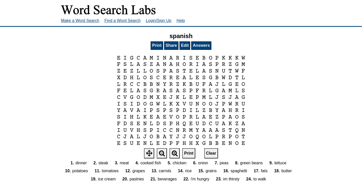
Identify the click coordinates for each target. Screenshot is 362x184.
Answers (201, 45)
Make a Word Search (80, 20)
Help (181, 20)
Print (156, 45)
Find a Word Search (122, 20)
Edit (185, 45)
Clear (211, 153)
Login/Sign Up (159, 20)
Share (171, 45)
